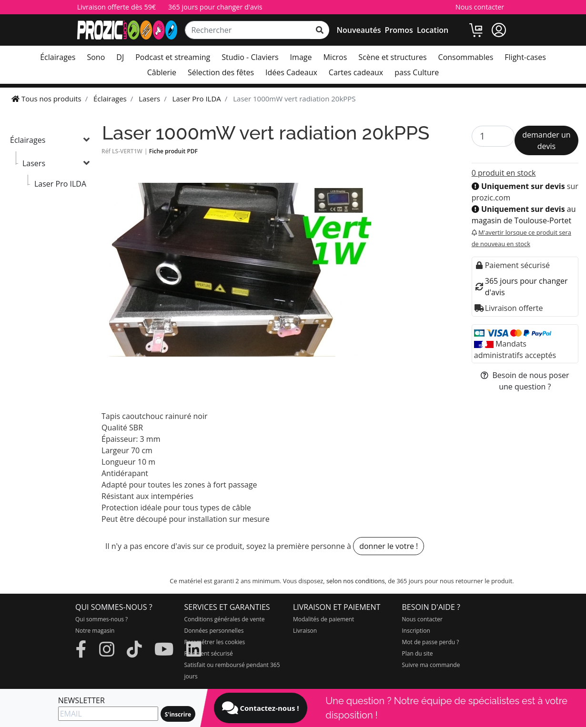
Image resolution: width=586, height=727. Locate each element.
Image (301, 57)
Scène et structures (392, 57)
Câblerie (161, 72)
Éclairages (57, 57)
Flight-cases (525, 57)
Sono (96, 57)
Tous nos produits (46, 98)
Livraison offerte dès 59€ (116, 6)
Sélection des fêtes (221, 72)
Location (432, 30)
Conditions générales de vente (224, 619)
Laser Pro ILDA (60, 184)
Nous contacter (479, 6)
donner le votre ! (388, 546)
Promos (399, 30)
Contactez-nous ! (260, 708)
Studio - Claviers (250, 57)
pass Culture (416, 72)
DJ (120, 57)
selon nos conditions (355, 581)
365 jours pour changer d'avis (215, 6)
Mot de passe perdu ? (430, 642)
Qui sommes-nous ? (101, 619)
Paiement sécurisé (208, 653)
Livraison (305, 631)
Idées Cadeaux (291, 72)
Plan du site (417, 653)
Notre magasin (94, 631)
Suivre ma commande (431, 665)
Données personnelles (214, 631)
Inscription (416, 631)
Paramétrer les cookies (214, 642)
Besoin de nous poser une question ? (525, 381)
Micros (335, 57)
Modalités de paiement (323, 619)
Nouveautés (359, 30)
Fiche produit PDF (173, 151)
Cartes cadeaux (356, 72)
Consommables (466, 57)
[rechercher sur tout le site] (319, 30)
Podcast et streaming (172, 57)
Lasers (33, 163)
